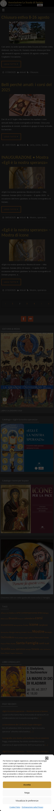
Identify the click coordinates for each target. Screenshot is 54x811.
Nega (27, 792)
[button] (46, 758)
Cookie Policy (15, 807)
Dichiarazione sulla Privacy (32, 807)
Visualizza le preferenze (27, 800)
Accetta (27, 784)
